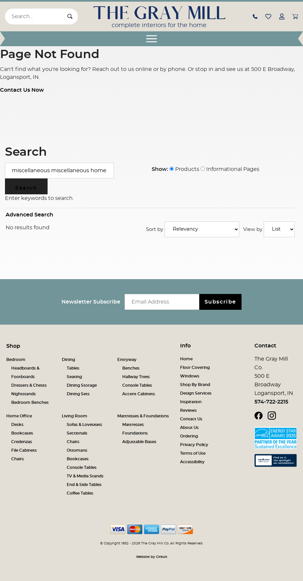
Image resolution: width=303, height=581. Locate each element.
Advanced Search (29, 214)
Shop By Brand (195, 385)
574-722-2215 (271, 401)
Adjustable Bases (139, 442)
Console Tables (137, 385)
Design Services (195, 393)
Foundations (135, 433)
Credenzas (21, 442)
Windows (189, 376)
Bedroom (15, 360)
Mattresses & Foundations (143, 416)
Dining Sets (78, 394)
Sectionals (77, 433)
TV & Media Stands (85, 476)
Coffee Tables (80, 493)
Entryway (126, 360)
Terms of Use (193, 453)
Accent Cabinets (138, 394)
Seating (74, 377)
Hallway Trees (136, 377)
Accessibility (192, 462)
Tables (73, 368)
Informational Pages (230, 169)
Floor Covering (195, 368)
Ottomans (77, 450)
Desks (17, 425)
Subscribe (220, 302)
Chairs (17, 459)
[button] (255, 16)
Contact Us (191, 419)
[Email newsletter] (163, 302)
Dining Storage (82, 385)
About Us (189, 428)
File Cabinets (24, 450)
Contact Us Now (22, 90)
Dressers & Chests (29, 385)
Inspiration (191, 402)
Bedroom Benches (30, 402)
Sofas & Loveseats (84, 425)
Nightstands (23, 394)
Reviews (188, 410)
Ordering (189, 436)
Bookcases (22, 433)
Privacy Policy (194, 445)
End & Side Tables (84, 485)
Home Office (19, 416)
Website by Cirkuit (151, 557)
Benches (130, 368)
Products (184, 169)
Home (186, 359)
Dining (68, 360)
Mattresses (133, 425)
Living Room (74, 416)
